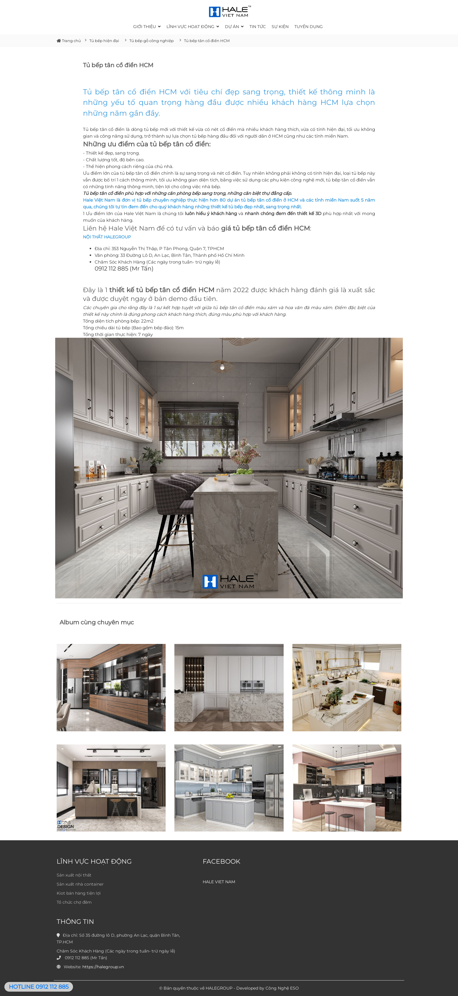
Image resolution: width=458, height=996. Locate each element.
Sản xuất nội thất (74, 875)
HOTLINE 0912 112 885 (39, 986)
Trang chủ (69, 40)
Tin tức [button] (257, 26)
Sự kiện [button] (280, 26)
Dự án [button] (234, 26)
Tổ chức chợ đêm (74, 902)
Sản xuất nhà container (80, 884)
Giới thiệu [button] (147, 26)
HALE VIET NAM (219, 881)
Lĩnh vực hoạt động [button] (192, 26)
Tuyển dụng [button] (308, 26)
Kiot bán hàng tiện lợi (79, 893)
